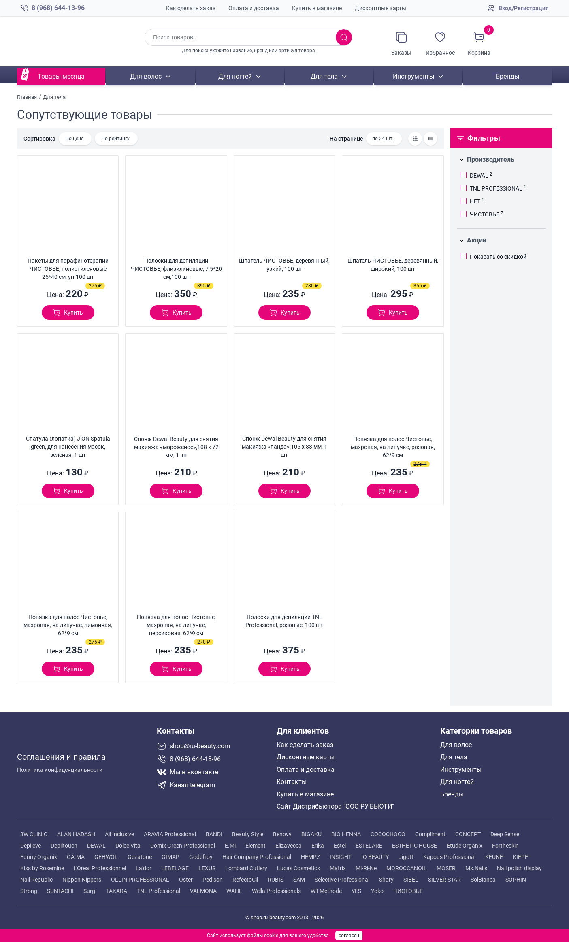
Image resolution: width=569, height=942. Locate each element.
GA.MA (76, 857)
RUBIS (275, 879)
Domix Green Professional (182, 845)
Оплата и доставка (253, 8)
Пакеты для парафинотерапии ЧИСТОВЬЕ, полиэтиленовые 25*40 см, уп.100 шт (68, 268)
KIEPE (520, 857)
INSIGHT (341, 857)
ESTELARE (369, 845)
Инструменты (413, 76)
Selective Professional (342, 879)
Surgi (89, 891)
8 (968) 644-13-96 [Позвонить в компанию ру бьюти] (58, 8)
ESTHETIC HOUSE (414, 845)
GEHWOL (106, 857)
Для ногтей (235, 76)
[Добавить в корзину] (68, 312)
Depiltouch (64, 845)
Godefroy (201, 857)
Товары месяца (61, 76)
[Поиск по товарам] (240, 37)
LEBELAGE (175, 868)
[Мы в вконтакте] (213, 772)
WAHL (234, 891)
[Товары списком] (430, 139)
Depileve (30, 845)
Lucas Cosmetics (298, 868)
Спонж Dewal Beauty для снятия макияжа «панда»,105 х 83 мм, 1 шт (284, 446)
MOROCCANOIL (406, 868)
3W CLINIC (33, 834)
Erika (317, 845)
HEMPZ (310, 857)
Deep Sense (504, 834)
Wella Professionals (276, 891)
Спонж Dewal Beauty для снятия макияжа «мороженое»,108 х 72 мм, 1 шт (176, 447)
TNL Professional (158, 891)
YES (356, 891)
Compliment (430, 834)
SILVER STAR (444, 879)
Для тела (324, 76)
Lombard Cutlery (246, 868)
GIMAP (170, 857)
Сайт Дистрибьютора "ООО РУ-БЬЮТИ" (335, 806)
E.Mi (230, 845)
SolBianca (483, 879)
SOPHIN (515, 879)
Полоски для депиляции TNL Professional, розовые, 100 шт (284, 621)
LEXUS (206, 868)
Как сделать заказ (190, 8)
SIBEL (410, 879)
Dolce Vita (128, 845)
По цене (74, 138)
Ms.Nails (476, 868)
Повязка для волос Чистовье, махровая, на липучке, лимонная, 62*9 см (67, 625)
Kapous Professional (449, 857)
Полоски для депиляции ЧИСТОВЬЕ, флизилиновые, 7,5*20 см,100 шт (176, 268)
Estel (340, 845)
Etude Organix (464, 845)
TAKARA (116, 891)
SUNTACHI (60, 891)
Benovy (282, 834)
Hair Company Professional (256, 857)
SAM (299, 879)
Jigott (406, 857)
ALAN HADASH (76, 834)
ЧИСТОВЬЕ (408, 891)
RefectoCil (245, 879)
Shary (386, 879)
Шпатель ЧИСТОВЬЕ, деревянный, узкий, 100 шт (284, 264)
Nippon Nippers (81, 879)
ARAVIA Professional (170, 834)
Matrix (338, 868)
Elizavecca (288, 845)
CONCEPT (468, 834)
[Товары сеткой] (415, 139)
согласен (349, 935)
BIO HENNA (346, 834)
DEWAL (96, 845)
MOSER (446, 868)
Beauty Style (247, 834)
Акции (476, 240)
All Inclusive (119, 834)
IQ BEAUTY (375, 857)
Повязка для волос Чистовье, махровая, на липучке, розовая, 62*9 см (393, 447)
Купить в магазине (317, 8)
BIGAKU (311, 834)
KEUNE (494, 857)
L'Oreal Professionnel (100, 868)
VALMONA (203, 891)
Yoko (377, 891)
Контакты (292, 782)
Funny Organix (38, 857)
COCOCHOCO (388, 834)
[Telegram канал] (213, 785)
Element (255, 845)
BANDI (214, 834)
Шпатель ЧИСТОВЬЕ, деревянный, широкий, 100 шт (392, 264)
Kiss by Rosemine (42, 868)
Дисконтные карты (380, 8)
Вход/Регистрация (524, 8)
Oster (186, 879)
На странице (346, 138)
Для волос (146, 76)
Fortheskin (505, 845)
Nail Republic (36, 879)
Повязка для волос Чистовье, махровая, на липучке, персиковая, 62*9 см (176, 625)
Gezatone (140, 857)
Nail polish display (519, 868)
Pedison (212, 879)
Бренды (508, 76)
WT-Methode (326, 891)
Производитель (490, 159)
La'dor (143, 868)
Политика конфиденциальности (59, 767)
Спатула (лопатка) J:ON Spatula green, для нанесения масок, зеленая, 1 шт (68, 446)
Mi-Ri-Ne (366, 868)
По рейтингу (115, 138)
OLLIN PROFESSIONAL (140, 879)
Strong (28, 891)
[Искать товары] (344, 37)
